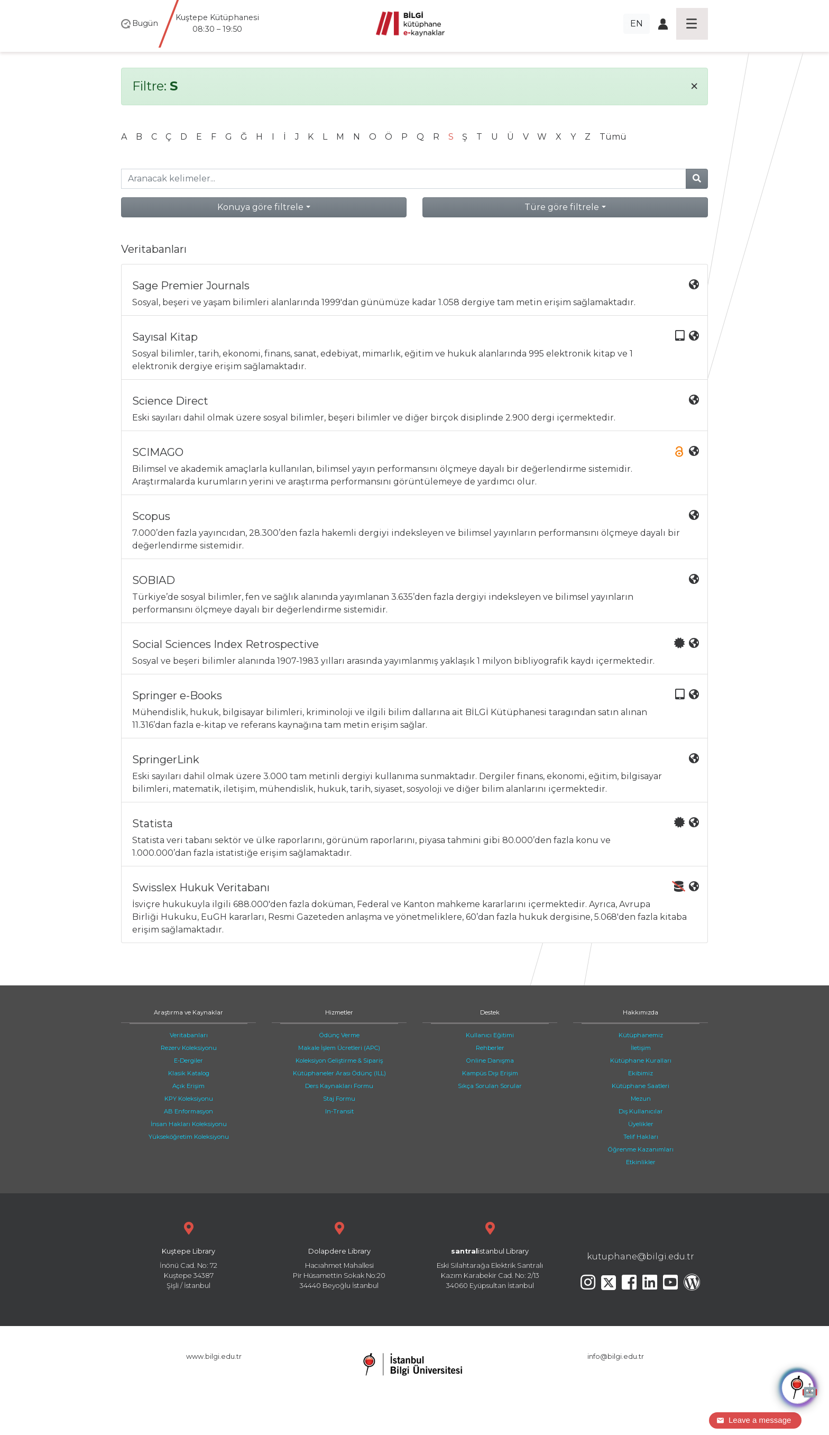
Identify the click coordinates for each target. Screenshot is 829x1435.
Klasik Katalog (188, 1073)
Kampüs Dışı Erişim (490, 1073)
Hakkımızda (640, 1012)
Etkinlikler (641, 1162)
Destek (490, 1012)
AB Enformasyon (188, 1111)
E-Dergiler (188, 1060)
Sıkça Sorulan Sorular (490, 1086)
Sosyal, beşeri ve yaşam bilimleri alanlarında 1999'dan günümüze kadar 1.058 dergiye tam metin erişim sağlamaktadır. (415, 293)
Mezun (641, 1098)
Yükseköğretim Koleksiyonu (189, 1136)
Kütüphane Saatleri (640, 1086)
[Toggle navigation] (692, 24)
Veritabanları (189, 1035)
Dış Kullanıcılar (641, 1111)
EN (636, 24)
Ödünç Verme (339, 1035)
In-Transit (339, 1111)
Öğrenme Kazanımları (641, 1149)
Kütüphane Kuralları (640, 1060)
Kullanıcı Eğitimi (490, 1035)
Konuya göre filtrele (260, 207)
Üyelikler (640, 1124)
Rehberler (490, 1048)
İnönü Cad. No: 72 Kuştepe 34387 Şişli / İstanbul (188, 1254)
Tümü (613, 137)
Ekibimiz (640, 1073)
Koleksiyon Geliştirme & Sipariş (339, 1060)
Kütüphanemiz (641, 1035)
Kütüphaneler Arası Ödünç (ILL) (339, 1073)
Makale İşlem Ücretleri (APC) (339, 1048)
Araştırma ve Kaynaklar (188, 1012)
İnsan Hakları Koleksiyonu (189, 1124)
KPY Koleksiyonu (188, 1098)
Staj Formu (339, 1098)
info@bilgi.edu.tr (615, 1356)
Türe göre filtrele (561, 207)
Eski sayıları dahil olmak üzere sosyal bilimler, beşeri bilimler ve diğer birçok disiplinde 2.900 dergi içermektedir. (415, 409)
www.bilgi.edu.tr (214, 1356)
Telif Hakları (640, 1136)
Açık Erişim (188, 1086)
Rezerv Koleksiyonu (189, 1048)
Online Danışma (490, 1060)
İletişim (641, 1048)
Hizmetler (339, 1012)
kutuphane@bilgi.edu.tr (640, 1256)
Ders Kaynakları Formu (339, 1086)
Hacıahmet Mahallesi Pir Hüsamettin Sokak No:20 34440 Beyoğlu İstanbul (339, 1254)
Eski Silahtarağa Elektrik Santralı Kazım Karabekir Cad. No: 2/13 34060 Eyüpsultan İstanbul (489, 1254)
